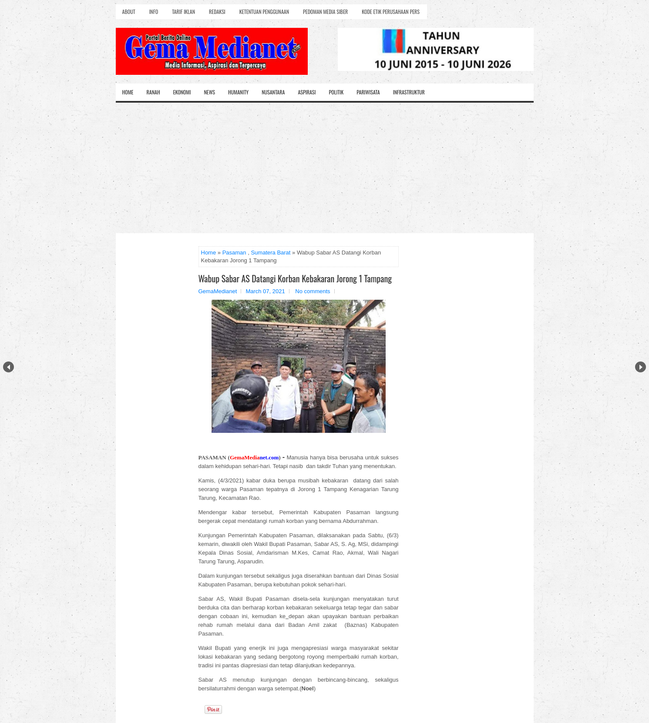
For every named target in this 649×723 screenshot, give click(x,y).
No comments (312, 291)
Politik (336, 92)
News (209, 92)
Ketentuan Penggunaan (264, 11)
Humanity (238, 92)
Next (640, 367)
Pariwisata (368, 92)
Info (153, 11)
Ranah (153, 92)
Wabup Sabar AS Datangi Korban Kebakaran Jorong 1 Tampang (295, 278)
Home (128, 92)
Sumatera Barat (270, 252)
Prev (8, 367)
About (128, 11)
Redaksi (217, 11)
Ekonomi (182, 92)
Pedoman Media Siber (325, 11)
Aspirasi (307, 92)
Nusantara (273, 92)
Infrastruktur (409, 92)
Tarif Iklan (183, 11)
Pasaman (234, 252)
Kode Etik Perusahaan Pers (391, 11)
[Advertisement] (325, 168)
